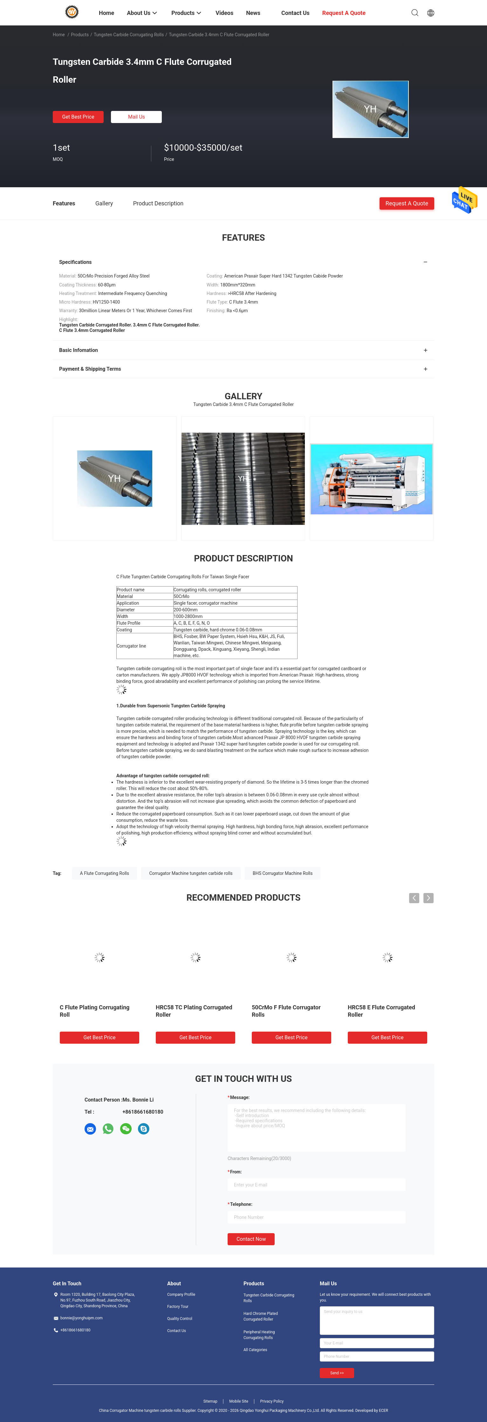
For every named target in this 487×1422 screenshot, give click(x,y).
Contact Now (251, 1239)
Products (80, 34)
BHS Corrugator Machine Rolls (282, 873)
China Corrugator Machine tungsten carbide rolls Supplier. (148, 1410)
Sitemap (210, 1401)
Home (59, 34)
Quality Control (179, 1318)
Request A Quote (407, 203)
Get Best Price (78, 117)
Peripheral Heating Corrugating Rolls (259, 1335)
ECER (383, 1410)
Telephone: (241, 1204)
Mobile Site (238, 1401)
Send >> (337, 1373)
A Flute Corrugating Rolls (104, 873)
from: (236, 1171)
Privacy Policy (272, 1401)
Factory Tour (178, 1306)
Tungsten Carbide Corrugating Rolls (129, 34)
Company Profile (181, 1294)
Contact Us (176, 1331)
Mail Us (136, 117)
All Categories (255, 1350)
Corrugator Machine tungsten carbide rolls (190, 873)
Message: (240, 1097)
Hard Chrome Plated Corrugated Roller (261, 1316)
